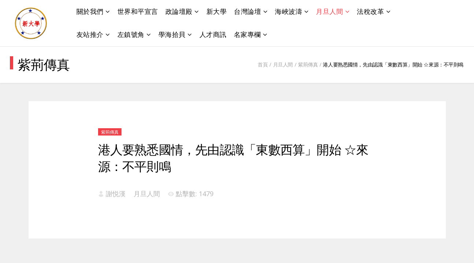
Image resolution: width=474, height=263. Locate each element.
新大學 (216, 11)
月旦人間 (329, 11)
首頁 (263, 64)
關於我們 (90, 11)
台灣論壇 (247, 11)
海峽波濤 (288, 11)
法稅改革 (370, 11)
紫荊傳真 (308, 64)
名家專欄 (247, 34)
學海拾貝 (172, 34)
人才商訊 (213, 34)
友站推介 (90, 34)
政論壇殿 (179, 11)
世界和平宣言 (137, 11)
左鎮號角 (131, 34)
